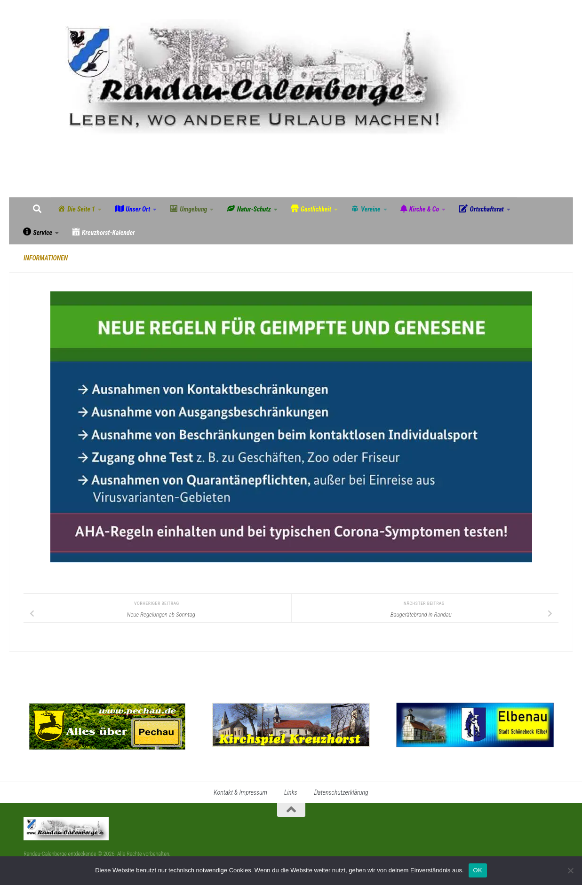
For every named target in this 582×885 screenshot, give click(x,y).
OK (477, 870)
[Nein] (570, 870)
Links (290, 792)
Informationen (46, 258)
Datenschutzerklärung (341, 792)
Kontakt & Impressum (240, 792)
